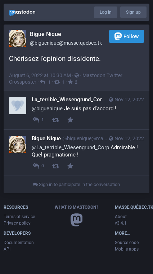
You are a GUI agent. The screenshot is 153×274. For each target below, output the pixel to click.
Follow (126, 36)
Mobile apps (127, 249)
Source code (127, 242)
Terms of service (19, 216)
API (7, 249)
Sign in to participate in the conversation (76, 184)
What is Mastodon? (76, 207)
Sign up (133, 12)
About (121, 216)
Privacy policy (17, 223)
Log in (106, 12)
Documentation (19, 242)
